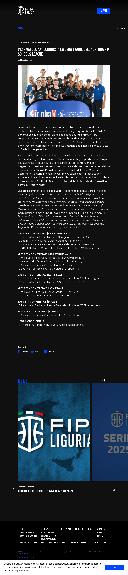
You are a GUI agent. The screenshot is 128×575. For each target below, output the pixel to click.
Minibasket (25, 542)
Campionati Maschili (28, 532)
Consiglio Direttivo (49, 536)
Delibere (79, 529)
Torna (121, 28)
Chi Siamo (45, 529)
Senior (99, 532)
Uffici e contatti (47, 532)
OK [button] (114, 567)
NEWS (20, 28)
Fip (105, 542)
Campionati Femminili (28, 536)
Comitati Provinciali (49, 539)
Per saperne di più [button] (20, 571)
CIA (35, 542)
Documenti (66, 529)
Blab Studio (30, 557)
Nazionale (53, 542)
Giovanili (99, 536)
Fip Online (95, 542)
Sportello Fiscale (78, 542)
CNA (42, 542)
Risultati (24, 529)
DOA (63, 542)
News (90, 529)
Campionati (101, 529)
